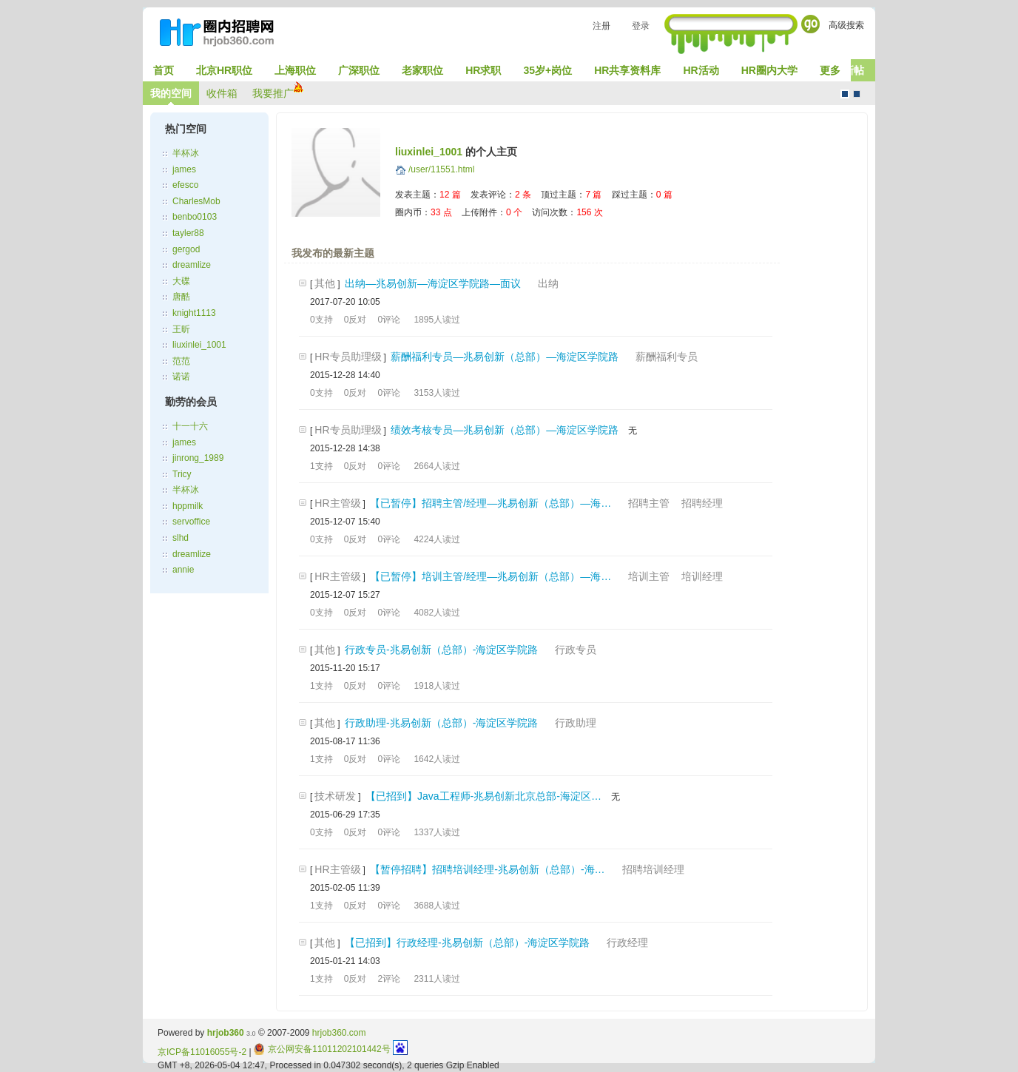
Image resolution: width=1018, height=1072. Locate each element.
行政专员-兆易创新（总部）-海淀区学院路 (441, 649)
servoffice (191, 521)
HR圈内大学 (769, 70)
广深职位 (359, 70)
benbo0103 (194, 217)
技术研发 (335, 796)
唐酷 (181, 296)
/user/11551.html (441, 169)
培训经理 (702, 576)
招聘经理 (702, 503)
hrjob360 (225, 1033)
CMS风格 (856, 94)
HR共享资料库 (627, 70)
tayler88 (188, 233)
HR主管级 (337, 503)
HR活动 (700, 70)
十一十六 (190, 426)
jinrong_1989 (197, 458)
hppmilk (187, 506)
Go (810, 24)
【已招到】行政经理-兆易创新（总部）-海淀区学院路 (467, 942)
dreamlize (191, 265)
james (184, 169)
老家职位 (422, 70)
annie (183, 569)
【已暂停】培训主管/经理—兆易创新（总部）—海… (490, 576)
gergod (186, 249)
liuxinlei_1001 (199, 345)
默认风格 (844, 94)
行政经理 (627, 942)
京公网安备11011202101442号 (322, 1049)
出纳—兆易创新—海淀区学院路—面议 (433, 283)
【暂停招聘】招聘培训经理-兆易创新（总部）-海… (487, 869)
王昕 (181, 329)
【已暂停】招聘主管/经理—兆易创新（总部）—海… (490, 503)
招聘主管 (649, 503)
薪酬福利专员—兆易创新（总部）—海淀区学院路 (504, 357)
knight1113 (194, 313)
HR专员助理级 (347, 357)
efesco (185, 185)
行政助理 (575, 723)
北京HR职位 (224, 70)
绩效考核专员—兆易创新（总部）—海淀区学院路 (504, 430)
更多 (830, 70)
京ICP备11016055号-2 (202, 1052)
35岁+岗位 (547, 70)
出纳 (548, 283)
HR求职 (483, 70)
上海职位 (295, 70)
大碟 (181, 281)
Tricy (182, 474)
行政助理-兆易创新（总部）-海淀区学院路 (441, 723)
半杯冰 (185, 153)
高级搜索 (846, 25)
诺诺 (181, 376)
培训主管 (649, 576)
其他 (324, 283)
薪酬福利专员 (667, 357)
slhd (180, 538)
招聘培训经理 (653, 869)
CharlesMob (196, 201)
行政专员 (575, 649)
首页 (163, 70)
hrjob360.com (339, 1033)
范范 (181, 361)
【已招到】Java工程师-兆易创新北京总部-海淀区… (483, 796)
